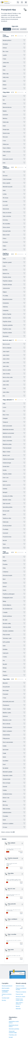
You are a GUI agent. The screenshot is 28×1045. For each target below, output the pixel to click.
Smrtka (14, 470)
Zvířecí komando (14, 179)
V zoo (14, 140)
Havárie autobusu (14, 616)
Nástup (14, 668)
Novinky (4, 1000)
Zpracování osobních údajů (13, 1032)
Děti (14, 557)
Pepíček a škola (14, 321)
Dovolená (14, 44)
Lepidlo (14, 55)
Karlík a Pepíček (14, 314)
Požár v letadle (14, 709)
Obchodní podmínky (14, 1029)
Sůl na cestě (14, 511)
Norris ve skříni (14, 370)
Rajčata (14, 111)
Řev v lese (14, 51)
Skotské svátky (14, 623)
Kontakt (11, 1037)
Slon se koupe (14, 783)
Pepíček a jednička (14, 325)
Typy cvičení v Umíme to (19, 1003)
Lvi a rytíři (14, 205)
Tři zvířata (14, 296)
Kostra (14, 590)
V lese (14, 698)
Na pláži (14, 664)
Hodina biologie (14, 463)
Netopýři (14, 492)
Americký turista (14, 437)
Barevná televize (14, 107)
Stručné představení (7, 986)
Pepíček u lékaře (14, 474)
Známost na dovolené (14, 459)
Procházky (14, 529)
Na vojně (14, 620)
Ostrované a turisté (14, 159)
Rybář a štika (14, 548)
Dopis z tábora (14, 148)
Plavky (14, 671)
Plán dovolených (14, 448)
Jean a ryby (14, 366)
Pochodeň (14, 694)
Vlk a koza (14, 198)
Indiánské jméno (14, 812)
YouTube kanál (5, 998)
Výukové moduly (20, 986)
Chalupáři (14, 418)
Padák (14, 753)
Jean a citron (14, 359)
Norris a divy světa (14, 377)
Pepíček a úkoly (14, 277)
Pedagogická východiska (5, 991)
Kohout (14, 586)
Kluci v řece (14, 415)
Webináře (18, 1008)
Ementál (14, 786)
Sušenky (14, 489)
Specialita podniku (14, 507)
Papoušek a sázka (14, 775)
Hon (14, 396)
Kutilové (14, 481)
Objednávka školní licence (13, 1026)
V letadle (14, 612)
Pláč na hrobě (14, 634)
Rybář (14, 514)
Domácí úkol (14, 466)
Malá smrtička (14, 809)
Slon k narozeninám (14, 742)
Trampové (14, 422)
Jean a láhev (14, 392)
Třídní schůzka (14, 152)
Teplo (14, 544)
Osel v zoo (14, 477)
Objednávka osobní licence (14, 1022)
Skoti (14, 579)
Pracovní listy (19, 994)
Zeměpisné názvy (14, 794)
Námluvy (14, 118)
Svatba (14, 746)
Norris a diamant (14, 348)
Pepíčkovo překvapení (14, 594)
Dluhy (14, 568)
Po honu (14, 827)
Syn (14, 100)
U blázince (14, 572)
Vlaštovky (14, 307)
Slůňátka (14, 649)
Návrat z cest (14, 455)
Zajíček (14, 249)
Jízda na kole (14, 288)
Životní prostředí (14, 525)
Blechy (14, 801)
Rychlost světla (14, 318)
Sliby (14, 403)
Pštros (14, 238)
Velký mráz (14, 77)
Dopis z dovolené (14, 440)
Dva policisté (14, 687)
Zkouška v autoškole (14, 631)
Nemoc (14, 96)
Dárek (14, 820)
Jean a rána (14, 385)
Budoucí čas (14, 273)
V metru (14, 657)
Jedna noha (14, 62)
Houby (14, 103)
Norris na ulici (14, 344)
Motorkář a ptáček (14, 772)
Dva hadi (14, 201)
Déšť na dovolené (14, 426)
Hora (14, 70)
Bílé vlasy (14, 805)
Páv (14, 660)
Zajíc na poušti (14, 503)
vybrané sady (15, 29)
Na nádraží (14, 768)
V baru (14, 59)
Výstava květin (14, 779)
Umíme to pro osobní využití (19, 999)
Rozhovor (14, 716)
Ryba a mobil (14, 235)
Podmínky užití (13, 1035)
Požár (14, 388)
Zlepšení (14, 675)
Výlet (14, 646)
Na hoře (14, 540)
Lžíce (14, 266)
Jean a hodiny (14, 374)
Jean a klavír (14, 355)
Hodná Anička (14, 735)
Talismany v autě (14, 638)
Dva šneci (14, 242)
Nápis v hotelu (14, 452)
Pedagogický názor (14, 597)
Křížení (14, 85)
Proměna (14, 564)
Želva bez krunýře (14, 575)
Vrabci (14, 246)
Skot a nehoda (14, 724)
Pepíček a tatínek (14, 332)
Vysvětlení (14, 761)
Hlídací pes (14, 144)
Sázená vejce (14, 133)
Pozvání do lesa (14, 537)
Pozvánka (14, 816)
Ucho (14, 163)
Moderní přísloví (14, 40)
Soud (14, 764)
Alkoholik (14, 683)
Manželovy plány (14, 444)
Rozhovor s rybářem (14, 823)
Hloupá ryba (14, 129)
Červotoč (14, 175)
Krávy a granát (14, 183)
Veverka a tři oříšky (14, 496)
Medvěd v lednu (14, 500)
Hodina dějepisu (14, 605)
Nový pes (14, 137)
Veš (14, 172)
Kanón (14, 757)
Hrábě (14, 66)
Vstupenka (14, 310)
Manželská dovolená (14, 429)
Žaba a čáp (14, 74)
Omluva (14, 48)
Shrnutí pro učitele (20, 996)
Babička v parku (14, 712)
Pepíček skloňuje (14, 284)
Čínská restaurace (14, 727)
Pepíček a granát (14, 262)
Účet (14, 411)
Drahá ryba (14, 522)
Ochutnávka (14, 303)
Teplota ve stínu (14, 518)
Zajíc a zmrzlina (14, 216)
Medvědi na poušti (14, 187)
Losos (14, 407)
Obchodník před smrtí (14, 701)
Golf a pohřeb (14, 642)
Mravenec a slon (14, 720)
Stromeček (14, 336)
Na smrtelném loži (14, 609)
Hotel (14, 126)
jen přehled (23, 29)
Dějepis (14, 292)
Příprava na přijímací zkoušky (21, 989)
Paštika (14, 790)
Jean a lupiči (14, 351)
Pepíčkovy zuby (14, 329)
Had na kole (14, 209)
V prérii (14, 88)
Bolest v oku (14, 798)
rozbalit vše (7, 29)
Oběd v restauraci (14, 731)
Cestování (14, 115)
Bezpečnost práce (14, 299)
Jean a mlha (14, 362)
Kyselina (14, 270)
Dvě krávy (14, 220)
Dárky (14, 259)
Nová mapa (14, 690)
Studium (14, 583)
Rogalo (14, 561)
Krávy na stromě (14, 212)
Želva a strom (14, 227)
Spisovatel (14, 749)
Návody (18, 1006)
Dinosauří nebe (14, 231)
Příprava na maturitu (21, 992)
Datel (14, 190)
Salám (14, 81)
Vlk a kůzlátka (14, 224)
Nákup (14, 601)
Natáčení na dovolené (14, 433)
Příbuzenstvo (14, 738)
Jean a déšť (14, 381)
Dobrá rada (14, 122)
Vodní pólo (14, 653)
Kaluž (14, 155)
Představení (14, 705)
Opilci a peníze (14, 485)
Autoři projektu (5, 988)
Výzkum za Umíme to (6, 995)
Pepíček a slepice (14, 281)
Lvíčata (14, 194)
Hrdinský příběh (14, 627)
